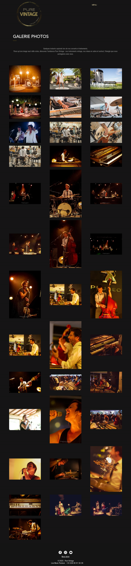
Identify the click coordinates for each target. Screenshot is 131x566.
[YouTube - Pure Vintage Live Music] (70, 552)
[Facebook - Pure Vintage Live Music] (60, 552)
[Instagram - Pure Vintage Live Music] (65, 552)
